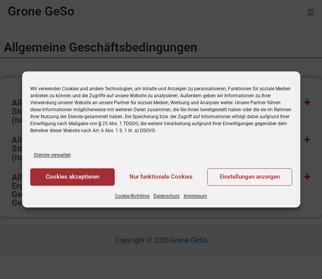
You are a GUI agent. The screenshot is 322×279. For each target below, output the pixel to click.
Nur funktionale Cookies (161, 177)
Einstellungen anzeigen (250, 177)
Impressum (195, 196)
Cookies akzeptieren (72, 177)
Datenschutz (166, 196)
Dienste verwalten (52, 155)
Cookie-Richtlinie (132, 196)
